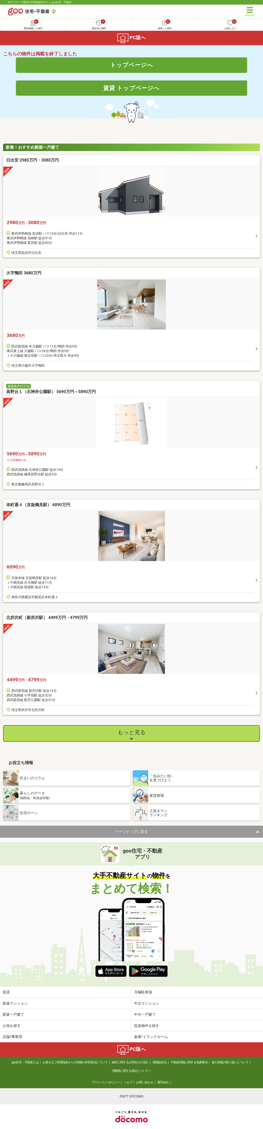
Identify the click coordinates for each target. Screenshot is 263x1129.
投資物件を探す (146, 1026)
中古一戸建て (145, 1014)
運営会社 (162, 1082)
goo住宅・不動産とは (25, 1062)
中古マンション (146, 1003)
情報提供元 (160, 1062)
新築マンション (15, 1003)
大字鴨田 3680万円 (23, 273)
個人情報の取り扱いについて (230, 1062)
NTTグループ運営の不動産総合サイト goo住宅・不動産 (39, 2)
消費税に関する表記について (130, 1071)
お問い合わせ (144, 1082)
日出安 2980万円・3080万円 (32, 160)
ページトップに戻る (131, 832)
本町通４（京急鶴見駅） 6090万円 (38, 504)
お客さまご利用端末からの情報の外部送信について (75, 1062)
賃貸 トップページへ (131, 88)
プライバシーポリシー (105, 1082)
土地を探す (12, 1026)
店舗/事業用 (12, 1037)
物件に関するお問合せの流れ (130, 1062)
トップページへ (131, 65)
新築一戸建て (13, 1014)
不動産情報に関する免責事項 (189, 1062)
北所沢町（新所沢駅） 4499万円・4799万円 (47, 617)
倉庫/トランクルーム (151, 1037)
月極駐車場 (143, 992)
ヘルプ (128, 1082)
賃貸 (6, 992)
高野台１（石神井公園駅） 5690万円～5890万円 (51, 391)
